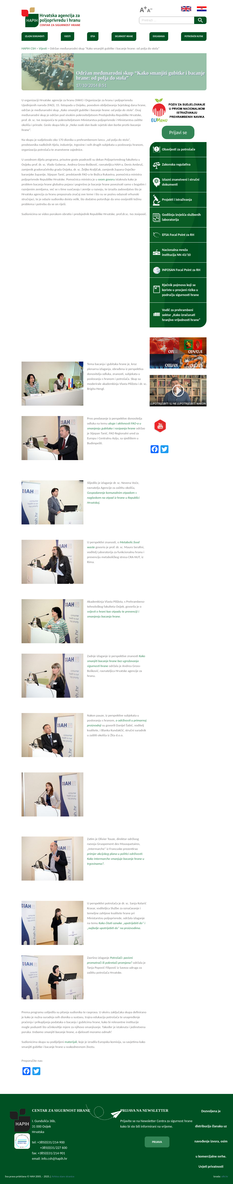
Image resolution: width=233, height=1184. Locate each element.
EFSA (93, 36)
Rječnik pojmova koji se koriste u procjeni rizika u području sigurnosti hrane (180, 290)
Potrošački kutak (194, 36)
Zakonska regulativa (176, 164)
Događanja (159, 36)
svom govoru (106, 179)
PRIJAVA (157, 1142)
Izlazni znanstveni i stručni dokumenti (180, 182)
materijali (71, 1042)
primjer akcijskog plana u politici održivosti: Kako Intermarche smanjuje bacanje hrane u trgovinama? (115, 858)
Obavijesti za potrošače (178, 149)
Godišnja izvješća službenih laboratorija (181, 217)
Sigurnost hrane (124, 36)
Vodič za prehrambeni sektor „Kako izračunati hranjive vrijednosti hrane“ (181, 315)
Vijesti (67, 36)
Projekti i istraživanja (177, 199)
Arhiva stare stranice (63, 1176)
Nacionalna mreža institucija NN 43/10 (176, 252)
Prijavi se (178, 132)
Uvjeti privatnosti (211, 1166)
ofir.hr (224, 1176)
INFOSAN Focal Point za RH (181, 270)
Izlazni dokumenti (34, 36)
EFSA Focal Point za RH (178, 235)
